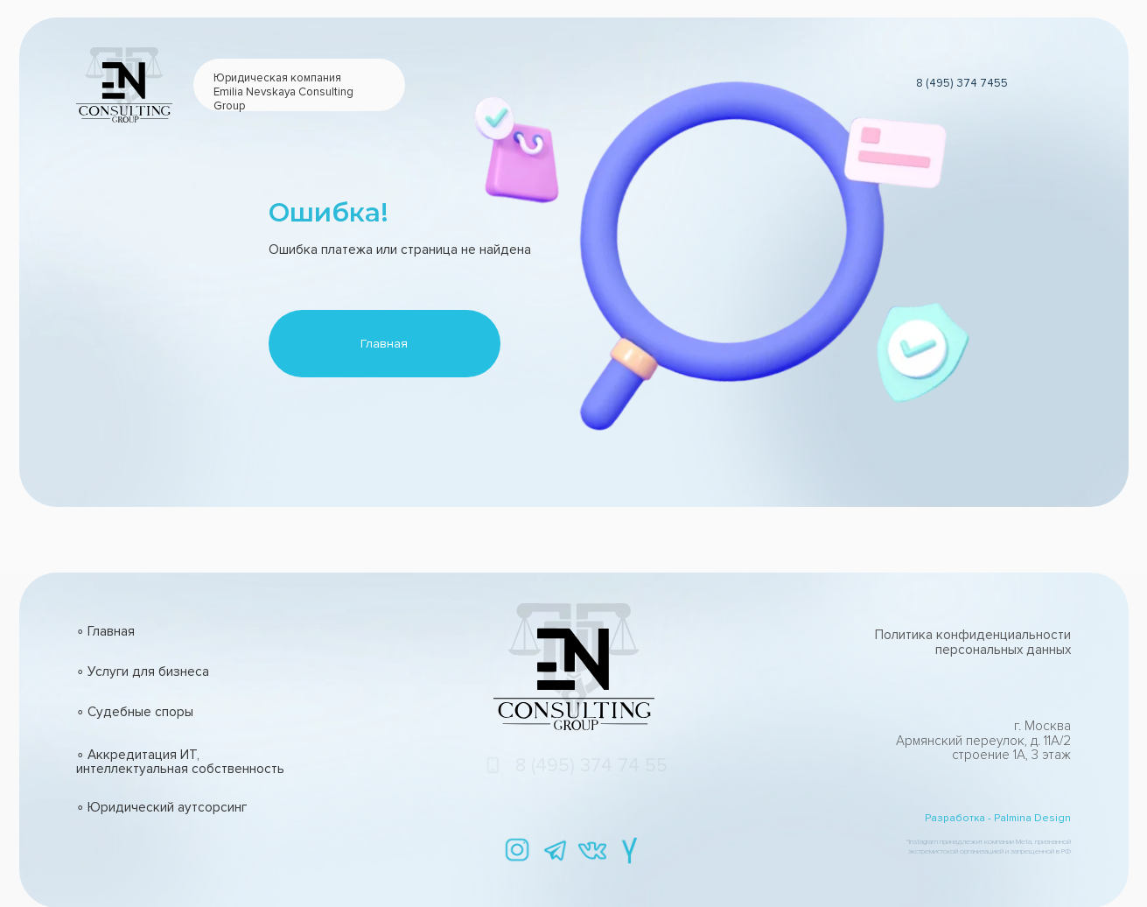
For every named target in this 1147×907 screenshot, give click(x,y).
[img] (518, 851)
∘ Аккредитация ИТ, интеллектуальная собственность (180, 762)
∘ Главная (105, 631)
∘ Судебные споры (134, 712)
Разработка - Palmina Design (998, 818)
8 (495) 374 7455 (962, 83)
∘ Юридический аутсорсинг (161, 807)
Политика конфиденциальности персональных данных (973, 642)
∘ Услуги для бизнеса (142, 672)
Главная (384, 343)
